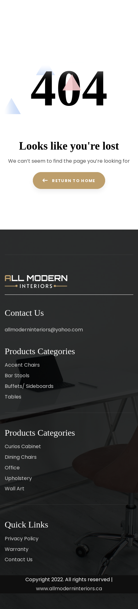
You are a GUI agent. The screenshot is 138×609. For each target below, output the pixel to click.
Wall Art (14, 488)
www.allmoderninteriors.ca (69, 588)
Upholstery (18, 478)
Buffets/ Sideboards (29, 386)
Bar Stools (17, 375)
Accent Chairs (22, 365)
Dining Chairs (21, 457)
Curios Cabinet (23, 446)
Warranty (16, 549)
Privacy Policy (21, 538)
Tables (13, 396)
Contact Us (19, 559)
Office (12, 467)
